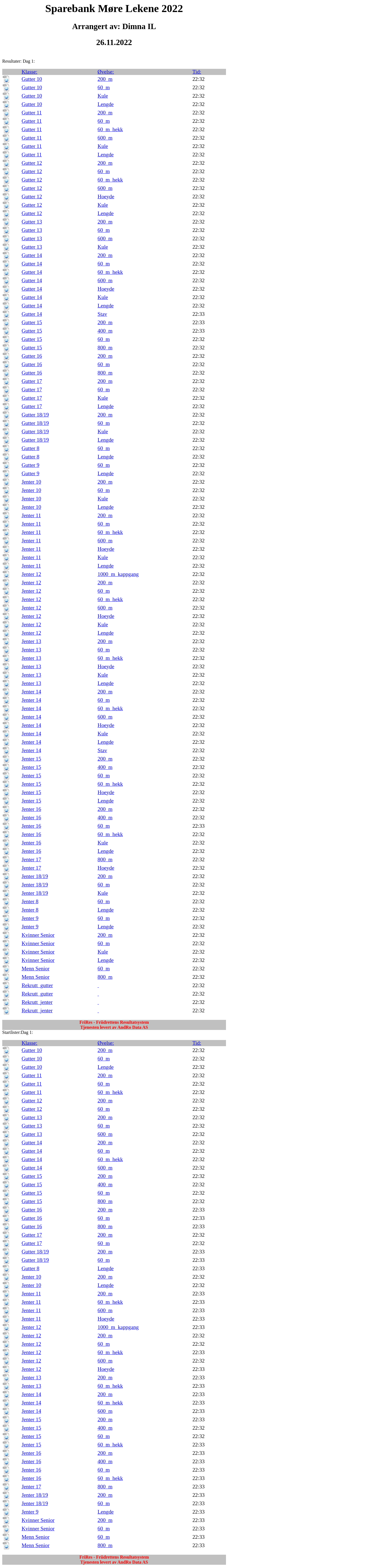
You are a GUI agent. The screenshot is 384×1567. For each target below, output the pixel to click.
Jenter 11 (31, 515)
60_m (104, 87)
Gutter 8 (30, 448)
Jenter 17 (31, 859)
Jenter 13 (31, 641)
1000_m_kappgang (118, 574)
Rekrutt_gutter (37, 985)
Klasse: (29, 72)
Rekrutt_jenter (37, 1002)
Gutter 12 (32, 163)
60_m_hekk (110, 129)
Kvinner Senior (38, 935)
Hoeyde (106, 196)
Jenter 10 (31, 482)
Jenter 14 (31, 692)
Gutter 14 (32, 255)
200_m (105, 79)
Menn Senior (36, 968)
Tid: (196, 72)
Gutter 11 (32, 113)
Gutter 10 (32, 79)
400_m (105, 331)
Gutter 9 (30, 465)
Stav (102, 314)
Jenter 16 (31, 809)
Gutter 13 (32, 222)
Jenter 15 (31, 759)
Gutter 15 (32, 322)
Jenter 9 (30, 918)
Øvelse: (106, 72)
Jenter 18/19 (35, 876)
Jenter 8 (30, 901)
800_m (105, 347)
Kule (103, 96)
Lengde (106, 104)
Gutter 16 (32, 356)
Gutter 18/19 (35, 415)
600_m (105, 138)
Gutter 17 (32, 381)
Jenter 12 (31, 574)
